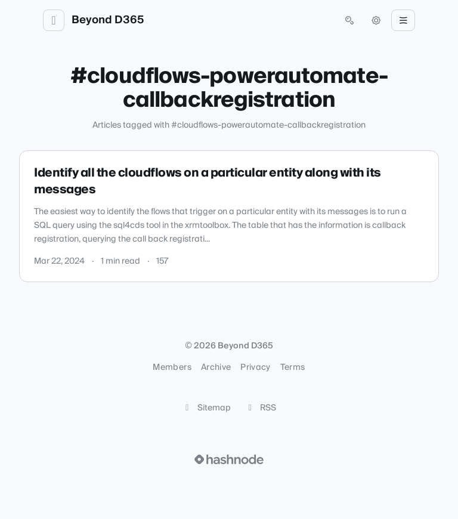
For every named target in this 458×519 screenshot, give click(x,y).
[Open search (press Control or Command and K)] (349, 20)
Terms (292, 367)
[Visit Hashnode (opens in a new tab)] (229, 459)
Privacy (255, 367)
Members (172, 367)
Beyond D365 (108, 20)
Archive (216, 367)
